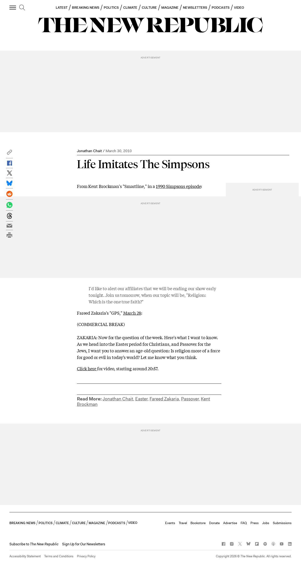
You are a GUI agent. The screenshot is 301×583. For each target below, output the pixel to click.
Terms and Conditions (58, 556)
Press (254, 523)
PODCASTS (221, 7)
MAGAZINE (170, 7)
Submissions (282, 523)
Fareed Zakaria (164, 399)
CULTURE (149, 7)
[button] (9, 153)
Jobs (265, 523)
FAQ (244, 523)
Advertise (230, 523)
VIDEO (239, 7)
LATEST (61, 7)
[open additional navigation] (12, 7)
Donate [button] (214, 523)
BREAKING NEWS (85, 7)
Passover (190, 399)
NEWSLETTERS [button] (195, 7)
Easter (141, 399)
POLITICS (111, 7)
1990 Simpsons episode (178, 186)
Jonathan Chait (89, 150)
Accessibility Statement (25, 556)
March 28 (132, 313)
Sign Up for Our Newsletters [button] (83, 544)
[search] (22, 7)
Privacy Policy (86, 556)
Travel (183, 523)
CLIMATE (130, 7)
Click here (87, 368)
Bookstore (198, 523)
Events (170, 523)
